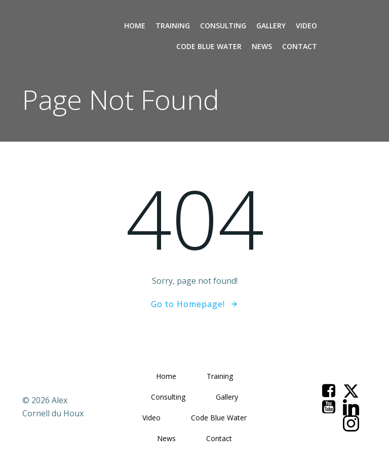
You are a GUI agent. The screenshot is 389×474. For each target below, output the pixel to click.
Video (306, 25)
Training (172, 25)
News (262, 46)
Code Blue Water (209, 46)
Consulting (223, 25)
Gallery (271, 25)
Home (134, 25)
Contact (299, 46)
